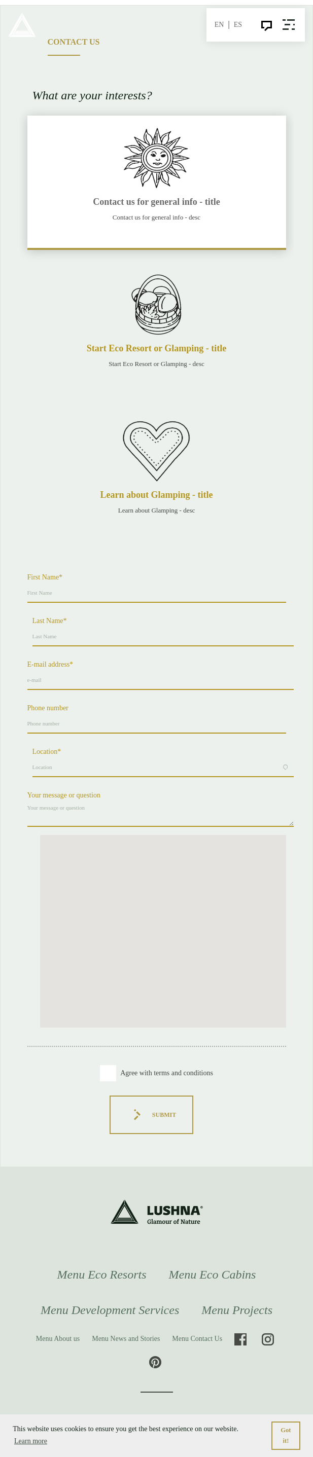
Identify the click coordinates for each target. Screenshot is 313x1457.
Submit (151, 1115)
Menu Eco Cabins (212, 1274)
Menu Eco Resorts (102, 1274)
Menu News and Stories (126, 1338)
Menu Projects (236, 1310)
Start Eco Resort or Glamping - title (157, 348)
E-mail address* (50, 664)
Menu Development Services (110, 1310)
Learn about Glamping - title (156, 495)
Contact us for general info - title (156, 202)
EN (219, 24)
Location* (46, 751)
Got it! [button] (286, 1435)
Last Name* (49, 621)
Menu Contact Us (197, 1338)
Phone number (47, 708)
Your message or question (63, 795)
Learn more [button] (30, 1441)
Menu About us (58, 1338)
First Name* (45, 577)
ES (238, 24)
